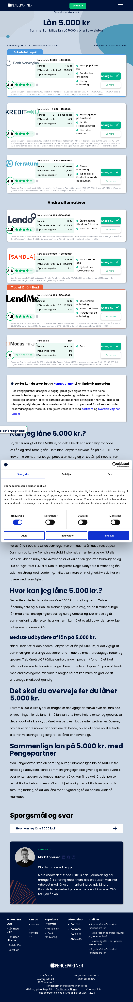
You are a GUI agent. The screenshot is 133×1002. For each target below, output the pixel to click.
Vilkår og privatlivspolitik (39, 989)
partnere (87, 409)
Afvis (24, 535)
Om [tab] (110, 474)
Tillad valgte (66, 535)
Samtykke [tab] (23, 474)
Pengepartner (64, 384)
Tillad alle (108, 535)
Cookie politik (93, 989)
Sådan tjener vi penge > (66, 12)
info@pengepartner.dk (87, 975)
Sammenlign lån (15, 45)
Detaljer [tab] (66, 474)
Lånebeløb (39, 45)
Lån (29, 45)
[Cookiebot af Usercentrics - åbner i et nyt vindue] (114, 464)
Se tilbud (78, 5)
